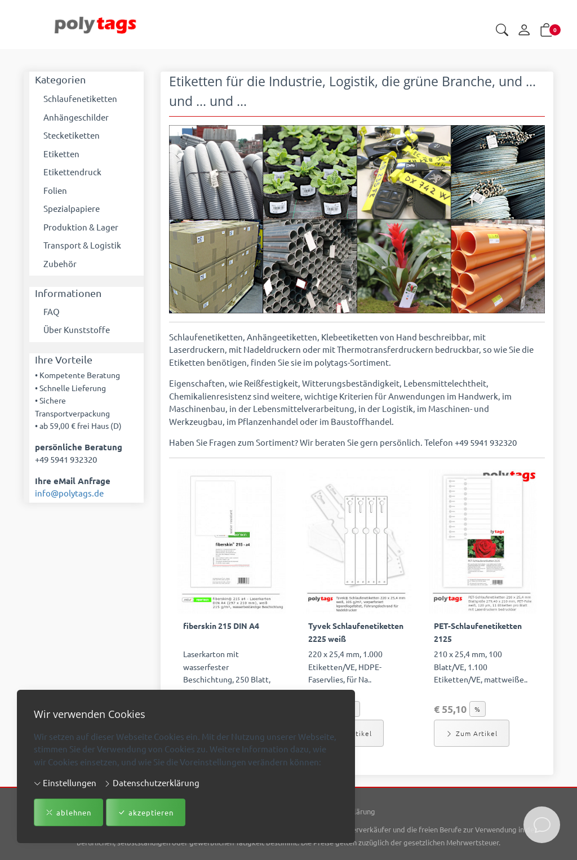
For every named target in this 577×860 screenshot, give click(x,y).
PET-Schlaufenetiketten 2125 (478, 632)
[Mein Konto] (524, 30)
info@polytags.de (69, 492)
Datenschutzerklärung (151, 782)
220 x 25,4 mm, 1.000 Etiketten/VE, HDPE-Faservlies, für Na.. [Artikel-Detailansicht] (345, 666)
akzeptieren (146, 812)
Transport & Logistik (82, 245)
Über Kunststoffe (76, 329)
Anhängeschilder (76, 117)
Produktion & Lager (80, 226)
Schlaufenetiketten (80, 98)
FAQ (51, 311)
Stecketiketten (71, 135)
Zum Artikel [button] (472, 733)
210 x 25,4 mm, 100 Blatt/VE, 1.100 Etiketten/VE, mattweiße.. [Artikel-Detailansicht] (480, 666)
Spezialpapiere (71, 208)
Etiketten (61, 153)
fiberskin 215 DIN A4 (221, 625)
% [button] (477, 708)
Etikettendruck (72, 171)
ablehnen (68, 812)
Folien (55, 190)
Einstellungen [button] (65, 782)
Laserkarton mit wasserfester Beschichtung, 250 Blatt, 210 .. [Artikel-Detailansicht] (226, 673)
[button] (502, 31)
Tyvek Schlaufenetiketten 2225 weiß (355, 632)
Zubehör (60, 263)
